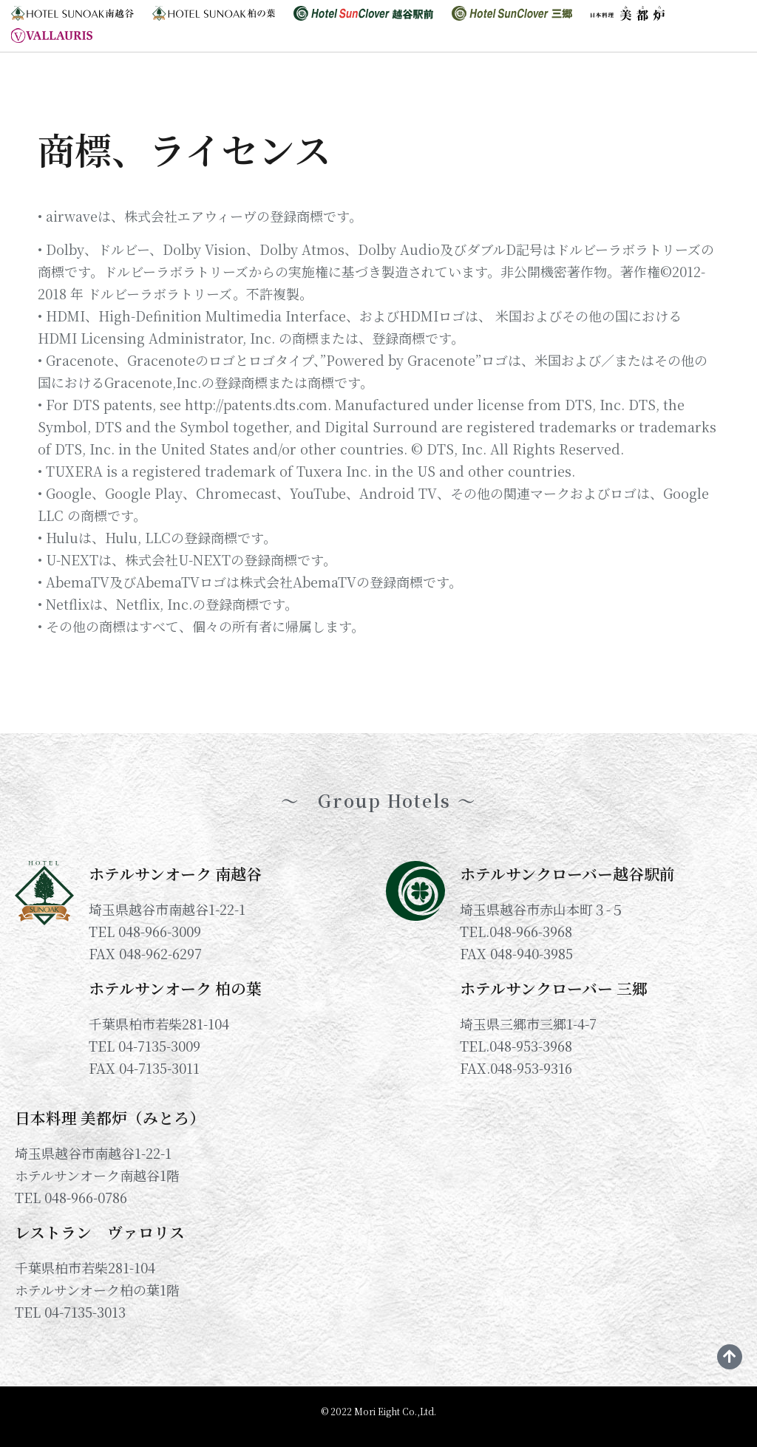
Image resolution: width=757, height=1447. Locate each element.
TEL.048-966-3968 (516, 931)
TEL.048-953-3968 (516, 1045)
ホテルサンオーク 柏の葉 (175, 988)
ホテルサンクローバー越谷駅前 (567, 873)
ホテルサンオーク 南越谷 (175, 873)
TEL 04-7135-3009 (144, 1045)
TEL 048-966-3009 (145, 931)
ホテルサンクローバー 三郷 (554, 988)
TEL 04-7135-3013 (70, 1311)
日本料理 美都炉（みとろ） (110, 1117)
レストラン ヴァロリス (100, 1232)
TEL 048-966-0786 (71, 1197)
